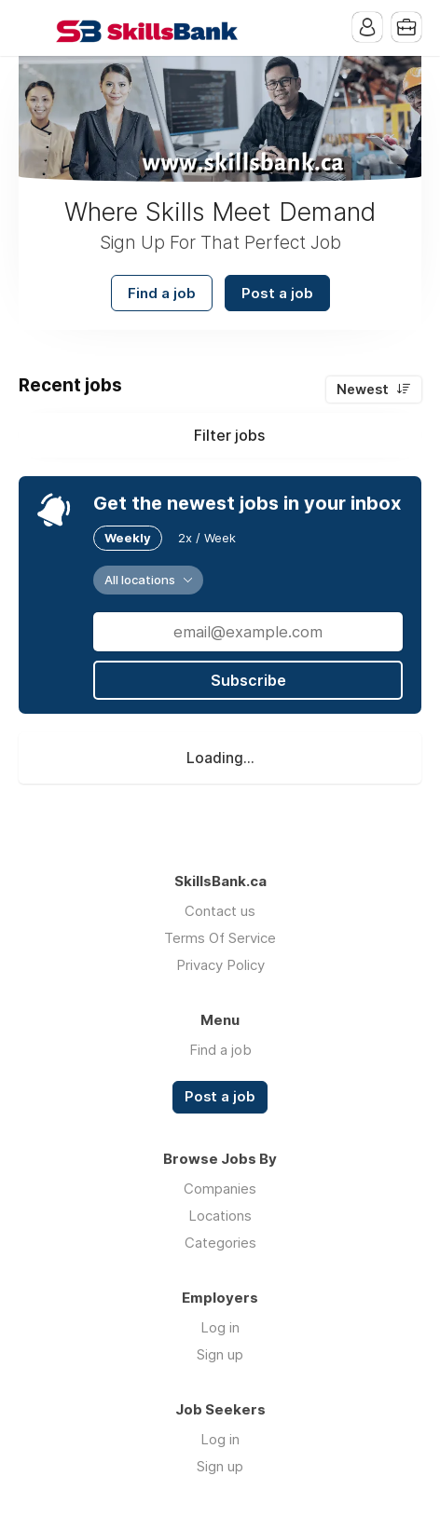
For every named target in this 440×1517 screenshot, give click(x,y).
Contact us (220, 911)
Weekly (127, 537)
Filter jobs (229, 435)
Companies (220, 1188)
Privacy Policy (220, 965)
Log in (220, 1327)
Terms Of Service (220, 938)
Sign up (220, 1354)
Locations (220, 1215)
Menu (33, 28)
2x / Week (207, 537)
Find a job (162, 293)
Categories (220, 1242)
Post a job (277, 293)
